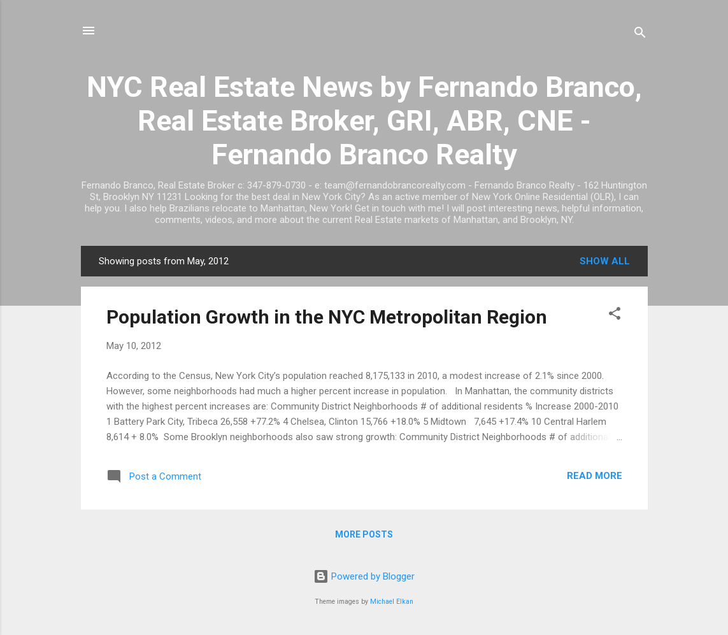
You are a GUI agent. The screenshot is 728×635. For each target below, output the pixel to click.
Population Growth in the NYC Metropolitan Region (326, 317)
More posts (364, 534)
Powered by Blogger (364, 576)
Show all (605, 261)
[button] (614, 315)
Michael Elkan (391, 601)
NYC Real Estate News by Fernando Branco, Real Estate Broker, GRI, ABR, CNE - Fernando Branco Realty (364, 120)
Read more (594, 476)
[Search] (640, 34)
